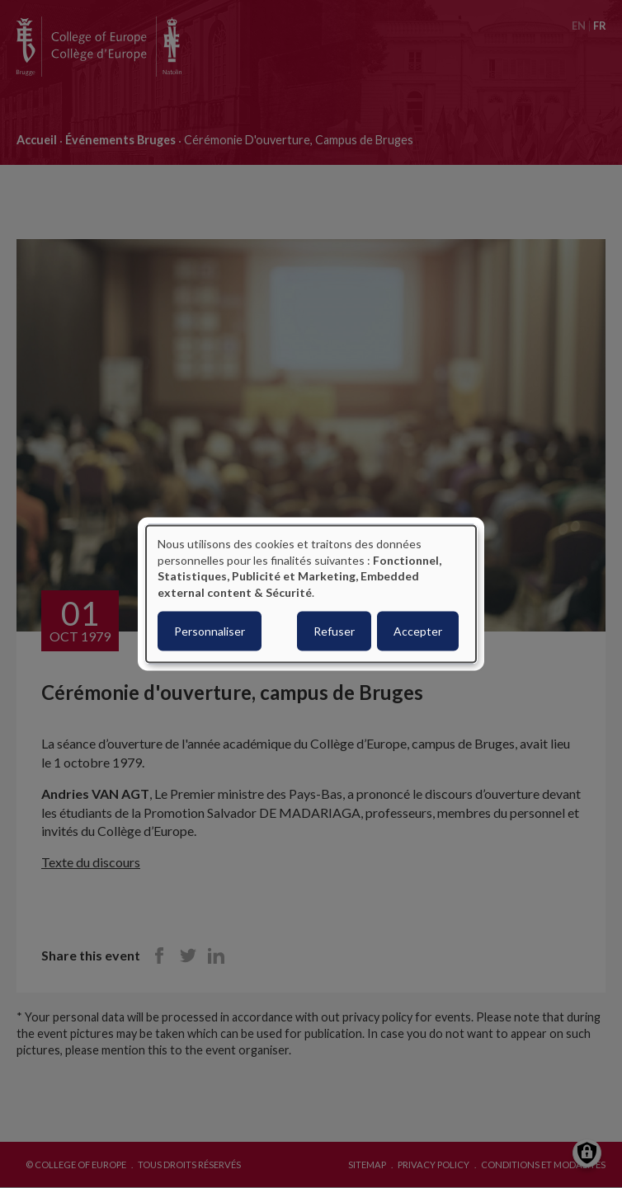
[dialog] (311, 594)
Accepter (417, 631)
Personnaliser (209, 631)
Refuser (334, 631)
